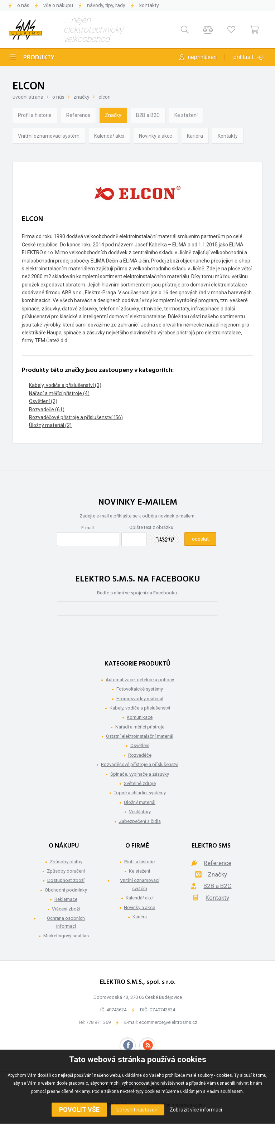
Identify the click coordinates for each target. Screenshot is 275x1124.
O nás (23, 5)
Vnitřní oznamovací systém (48, 136)
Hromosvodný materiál (139, 698)
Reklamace (65, 899)
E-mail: (88, 527)
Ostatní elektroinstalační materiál (139, 736)
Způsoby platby (66, 861)
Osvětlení (139, 745)
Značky (81, 97)
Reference (78, 115)
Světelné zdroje (140, 783)
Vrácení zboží (66, 909)
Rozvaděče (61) (46, 409)
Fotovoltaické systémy (139, 689)
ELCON (104, 97)
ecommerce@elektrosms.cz (168, 1022)
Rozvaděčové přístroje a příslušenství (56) (76, 417)
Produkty (39, 58)
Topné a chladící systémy (140, 792)
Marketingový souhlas (66, 935)
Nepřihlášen (202, 57)
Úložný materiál (139, 802)
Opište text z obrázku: (151, 527)
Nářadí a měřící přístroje (139, 727)
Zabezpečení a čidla (140, 821)
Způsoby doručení (66, 871)
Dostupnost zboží (66, 880)
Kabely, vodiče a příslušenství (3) (65, 385)
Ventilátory (140, 811)
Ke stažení (186, 115)
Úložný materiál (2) (50, 425)
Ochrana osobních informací (66, 922)
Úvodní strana (28, 97)
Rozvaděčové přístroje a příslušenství (139, 764)
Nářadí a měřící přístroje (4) (59, 393)
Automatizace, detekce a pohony (140, 679)
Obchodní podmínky (66, 890)
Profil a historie (35, 115)
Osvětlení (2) (43, 401)
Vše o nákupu (58, 5)
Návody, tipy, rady (106, 5)
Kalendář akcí (109, 136)
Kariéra (195, 136)
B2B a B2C (148, 115)
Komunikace (140, 717)
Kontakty (149, 5)
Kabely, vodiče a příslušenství (140, 708)
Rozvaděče (139, 755)
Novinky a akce (155, 136)
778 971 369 (98, 1022)
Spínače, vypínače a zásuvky (139, 774)
